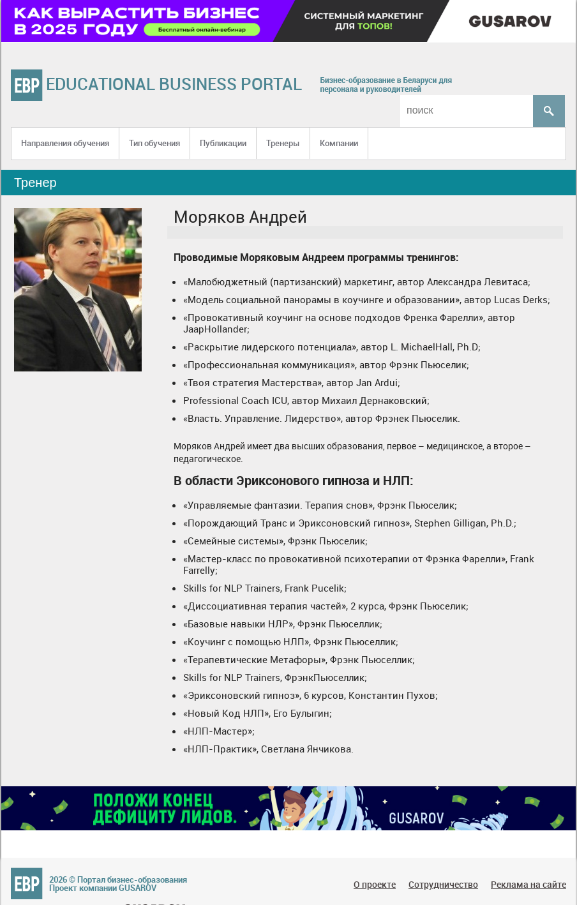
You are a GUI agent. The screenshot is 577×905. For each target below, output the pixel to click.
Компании (339, 143)
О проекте (375, 884)
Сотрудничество (443, 884)
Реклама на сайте (528, 884)
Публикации (223, 143)
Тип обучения (154, 143)
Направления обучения (65, 143)
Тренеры (283, 143)
